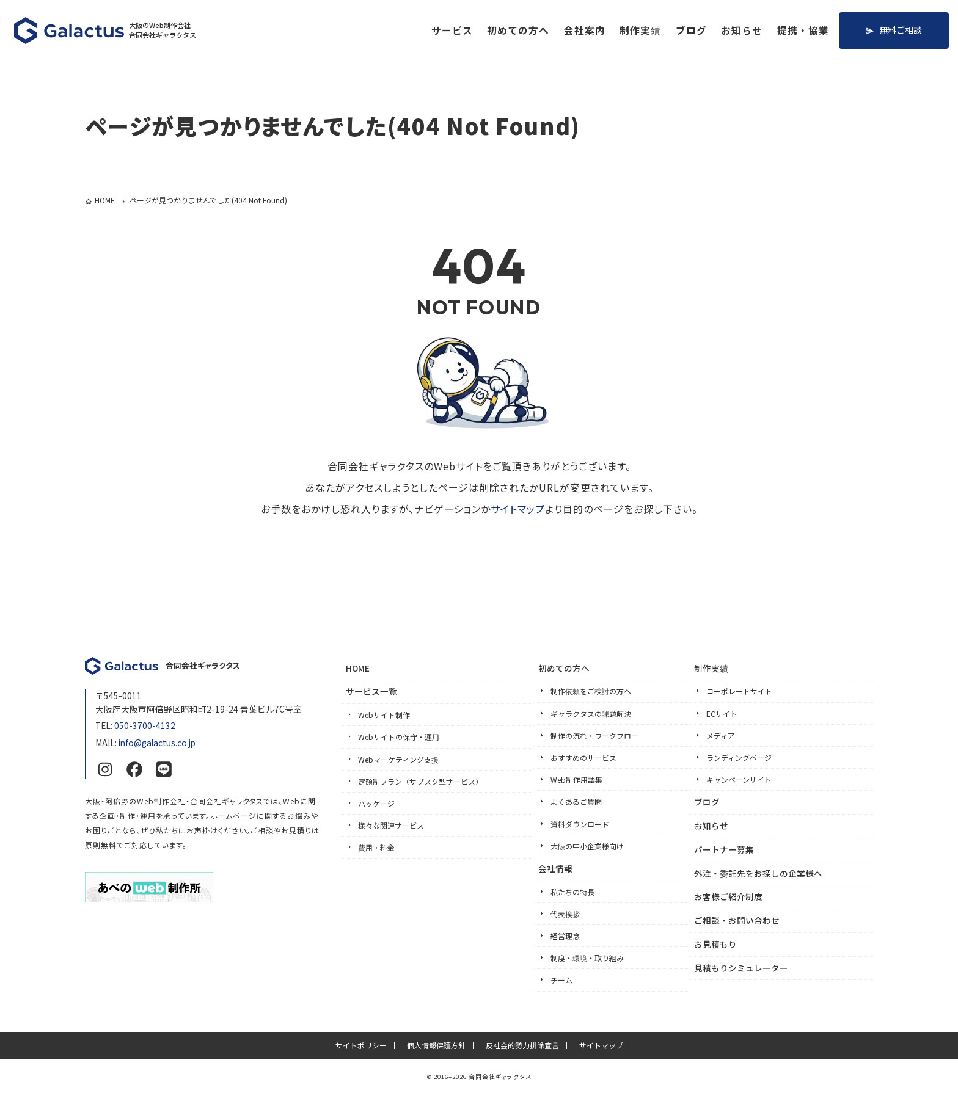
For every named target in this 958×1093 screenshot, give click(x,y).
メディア (720, 735)
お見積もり (715, 944)
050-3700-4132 (144, 725)
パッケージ (376, 803)
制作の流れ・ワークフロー (594, 735)
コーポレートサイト (739, 691)
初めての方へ (518, 30)
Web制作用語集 (576, 779)
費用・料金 (376, 847)
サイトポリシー (361, 1045)
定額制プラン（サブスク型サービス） (420, 781)
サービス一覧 (371, 691)
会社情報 (555, 868)
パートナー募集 (724, 849)
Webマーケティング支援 (398, 759)
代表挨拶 (565, 914)
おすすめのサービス (583, 757)
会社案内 (584, 30)
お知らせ (741, 30)
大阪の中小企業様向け (587, 846)
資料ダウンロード (579, 824)
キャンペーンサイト (739, 779)
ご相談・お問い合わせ (737, 920)
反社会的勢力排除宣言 (522, 1045)
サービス (452, 30)
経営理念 (565, 936)
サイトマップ (518, 508)
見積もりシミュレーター (741, 968)
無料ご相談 (900, 29)
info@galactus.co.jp (157, 742)
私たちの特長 (572, 892)
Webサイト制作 (384, 715)
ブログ (691, 30)
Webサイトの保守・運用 (398, 737)
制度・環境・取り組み (587, 958)
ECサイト (721, 713)
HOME (358, 668)
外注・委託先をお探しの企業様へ (758, 873)
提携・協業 (803, 30)
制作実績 (640, 30)
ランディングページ (739, 757)
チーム (561, 980)
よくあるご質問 (576, 801)
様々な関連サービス (391, 825)
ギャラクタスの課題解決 (590, 713)
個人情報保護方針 (436, 1045)
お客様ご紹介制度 (728, 896)
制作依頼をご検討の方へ (590, 691)
